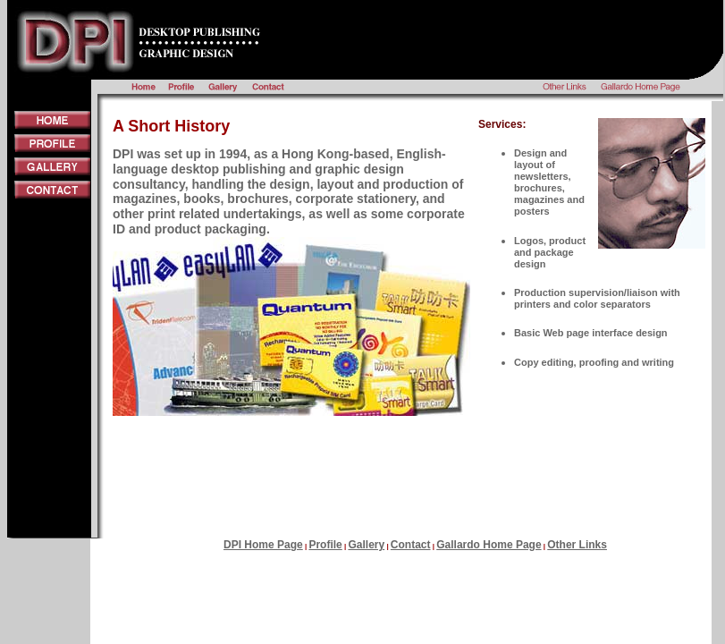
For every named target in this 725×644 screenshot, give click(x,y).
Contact (411, 544)
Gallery (366, 544)
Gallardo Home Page (488, 544)
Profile (324, 544)
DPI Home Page (263, 544)
